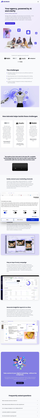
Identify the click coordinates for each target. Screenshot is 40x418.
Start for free (20, 382)
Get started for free (10, 23)
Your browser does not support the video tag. (20, 167)
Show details (34, 216)
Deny (7, 219)
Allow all (32, 219)
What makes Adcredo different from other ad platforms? (20, 404)
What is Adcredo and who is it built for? (20, 400)
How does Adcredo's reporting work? (20, 415)
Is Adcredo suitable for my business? (20, 412)
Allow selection (20, 219)
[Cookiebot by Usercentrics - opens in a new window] (34, 197)
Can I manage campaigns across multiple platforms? (20, 408)
